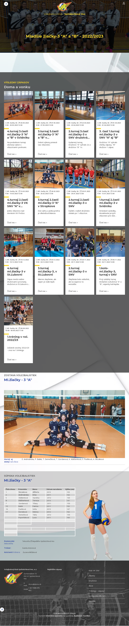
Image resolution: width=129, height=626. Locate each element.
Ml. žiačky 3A (12, 123)
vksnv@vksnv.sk (34, 584)
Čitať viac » (11, 154)
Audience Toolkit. (82, 615)
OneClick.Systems (54, 615)
